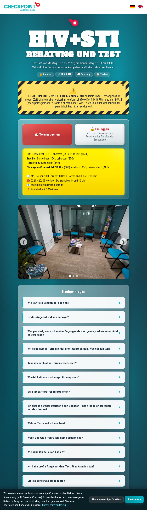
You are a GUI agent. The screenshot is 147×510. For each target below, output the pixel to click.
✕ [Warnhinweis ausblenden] (123, 85)
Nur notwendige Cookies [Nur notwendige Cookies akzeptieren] (106, 499)
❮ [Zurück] (24, 241)
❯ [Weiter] (123, 241)
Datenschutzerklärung (54, 505)
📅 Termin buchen (47, 134)
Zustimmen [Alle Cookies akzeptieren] (134, 499)
